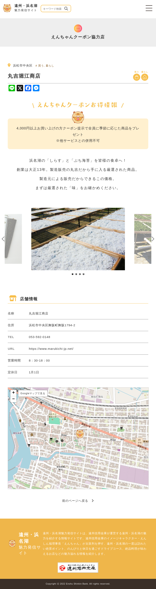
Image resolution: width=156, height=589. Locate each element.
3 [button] (80, 274)
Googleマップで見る (33, 393)
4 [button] (83, 274)
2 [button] (76, 274)
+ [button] (13, 393)
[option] (78, 239)
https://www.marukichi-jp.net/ (51, 348)
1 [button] (72, 274)
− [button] (13, 399)
